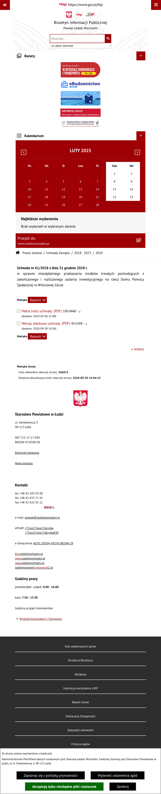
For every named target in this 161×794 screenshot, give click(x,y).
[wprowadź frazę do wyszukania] (77, 38)
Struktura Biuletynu (80, 660)
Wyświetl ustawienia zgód (117, 775)
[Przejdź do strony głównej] (80, 21)
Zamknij (123, 786)
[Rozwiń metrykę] (37, 300)
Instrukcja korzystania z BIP (80, 688)
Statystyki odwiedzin (80, 730)
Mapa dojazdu (24, 463)
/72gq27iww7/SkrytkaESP (42, 533)
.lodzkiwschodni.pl (29, 554)
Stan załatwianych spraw (80, 646)
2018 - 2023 (82, 253)
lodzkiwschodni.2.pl (34, 567)
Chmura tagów (80, 744)
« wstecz (137, 349)
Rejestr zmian (80, 702)
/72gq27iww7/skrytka (39, 528)
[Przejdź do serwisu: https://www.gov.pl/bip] (80, 4)
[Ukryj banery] (140, 55)
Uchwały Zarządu (58, 253)
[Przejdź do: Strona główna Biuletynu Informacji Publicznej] (18, 253)
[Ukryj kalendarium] (140, 135)
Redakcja (80, 674)
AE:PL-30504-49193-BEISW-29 (53, 543)
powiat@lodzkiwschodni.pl (42, 517)
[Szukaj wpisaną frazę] (108, 38)
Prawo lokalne (32, 253)
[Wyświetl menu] (156, 5)
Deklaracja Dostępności (80, 716)
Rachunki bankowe (27, 453)
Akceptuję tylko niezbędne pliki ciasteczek (64, 786)
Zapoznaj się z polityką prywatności (51, 775)
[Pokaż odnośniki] (5, 5)
